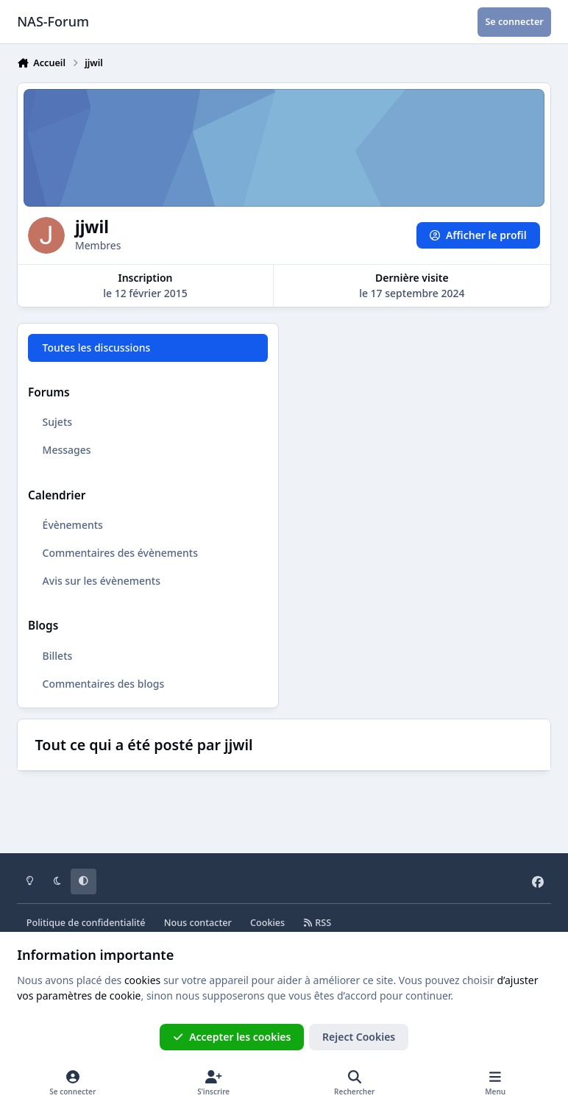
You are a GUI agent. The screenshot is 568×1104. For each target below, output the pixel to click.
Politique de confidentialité (86, 922)
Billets (58, 655)
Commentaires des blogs (104, 683)
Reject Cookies (358, 1037)
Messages (67, 450)
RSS (317, 922)
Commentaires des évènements (120, 553)
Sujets (57, 422)
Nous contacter (198, 922)
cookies (142, 980)
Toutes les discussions (97, 348)
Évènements (73, 525)
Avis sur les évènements (101, 581)
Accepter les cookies (232, 1037)
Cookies (267, 922)
